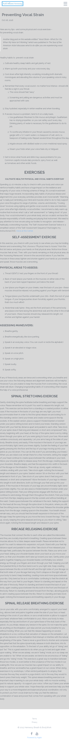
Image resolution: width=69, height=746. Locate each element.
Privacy (34, 722)
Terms (34, 719)
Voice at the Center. (24, 231)
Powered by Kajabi (34, 738)
